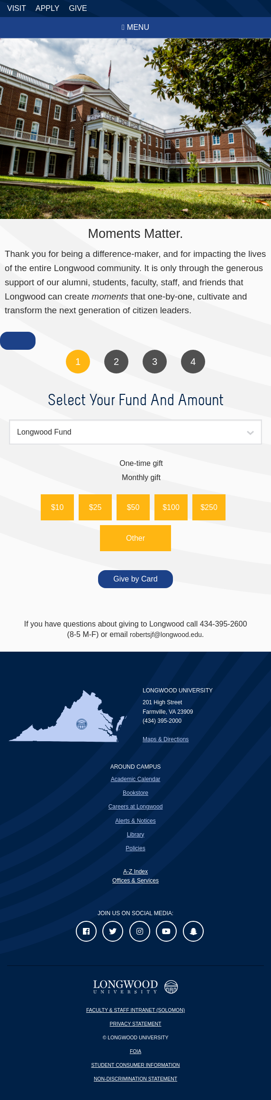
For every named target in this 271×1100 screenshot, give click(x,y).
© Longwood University (136, 1037)
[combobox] (135, 432)
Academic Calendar (136, 779)
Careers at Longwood (135, 806)
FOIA (135, 1051)
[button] (57, 507)
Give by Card (135, 579)
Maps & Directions (166, 739)
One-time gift (141, 463)
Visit (16, 8)
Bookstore (135, 793)
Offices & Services (135, 880)
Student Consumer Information (135, 1065)
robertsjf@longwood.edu (166, 634)
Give (78, 8)
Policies (135, 848)
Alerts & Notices (135, 821)
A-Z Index (135, 871)
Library (136, 834)
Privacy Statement (136, 1024)
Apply (47, 8)
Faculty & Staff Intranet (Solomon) (135, 1010)
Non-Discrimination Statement (135, 1079)
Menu (138, 27)
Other (135, 538)
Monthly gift (141, 477)
